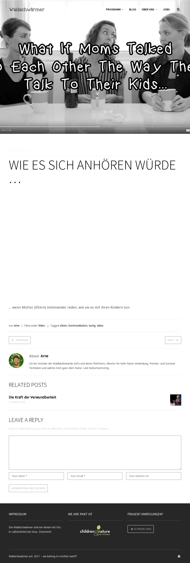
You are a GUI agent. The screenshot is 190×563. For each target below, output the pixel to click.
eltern (63, 325)
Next (171, 340)
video (100, 325)
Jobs (166, 9)
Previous (22, 340)
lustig (92, 325)
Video (41, 325)
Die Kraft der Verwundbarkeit (32, 397)
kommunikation (77, 325)
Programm (113, 9)
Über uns (148, 9)
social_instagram (179, 556)
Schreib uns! (140, 529)
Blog (132, 9)
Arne (16, 325)
